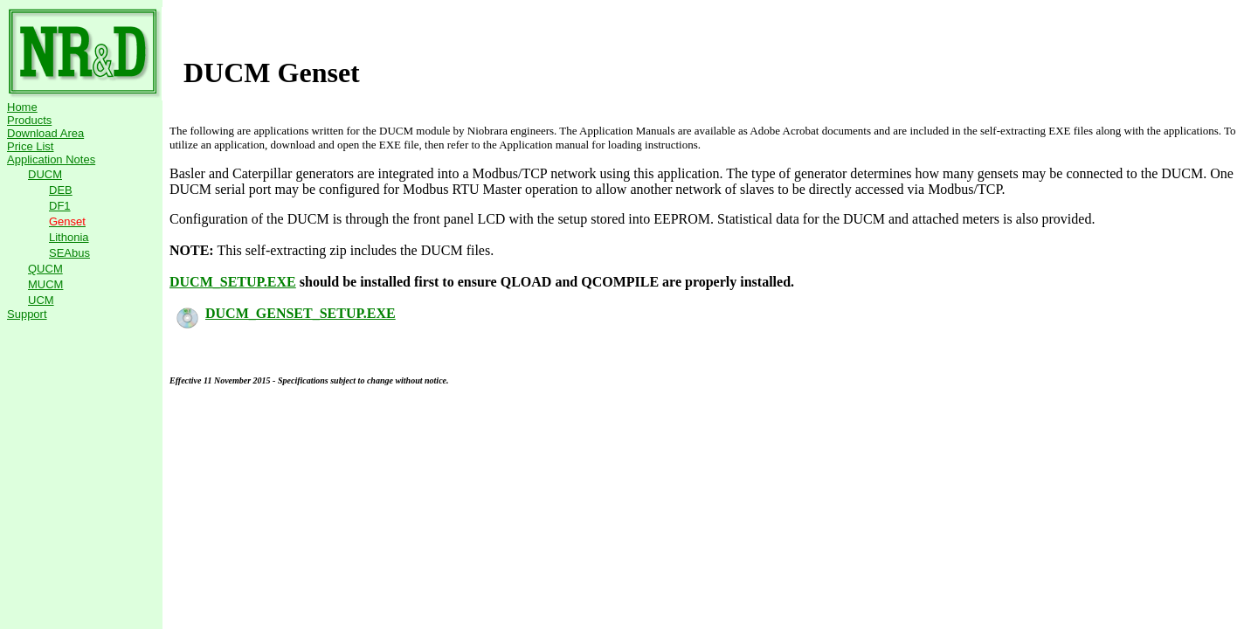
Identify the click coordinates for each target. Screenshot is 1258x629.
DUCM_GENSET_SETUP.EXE (286, 313)
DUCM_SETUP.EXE (232, 281)
